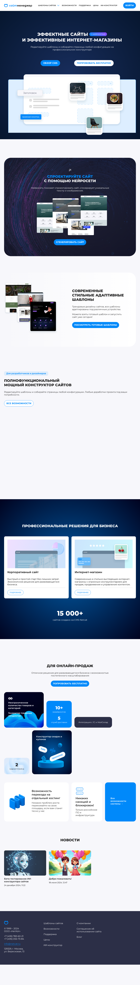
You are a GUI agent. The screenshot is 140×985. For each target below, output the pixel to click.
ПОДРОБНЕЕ (15, 592)
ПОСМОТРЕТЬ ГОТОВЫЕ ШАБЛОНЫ (95, 325)
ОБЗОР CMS (50, 63)
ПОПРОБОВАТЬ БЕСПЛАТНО (94, 63)
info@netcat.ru (12, 944)
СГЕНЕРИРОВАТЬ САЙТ (70, 242)
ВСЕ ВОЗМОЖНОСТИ (18, 403)
